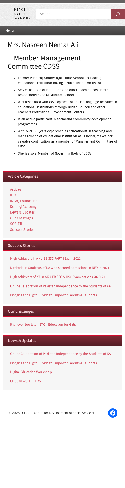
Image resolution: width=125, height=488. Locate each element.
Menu (9, 30)
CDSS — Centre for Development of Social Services (58, 413)
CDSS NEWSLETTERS (25, 381)
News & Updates (22, 212)
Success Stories (22, 230)
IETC (13, 195)
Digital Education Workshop (31, 372)
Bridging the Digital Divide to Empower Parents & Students (53, 295)
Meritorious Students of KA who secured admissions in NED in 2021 (59, 268)
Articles (15, 189)
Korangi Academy (23, 207)
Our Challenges (21, 218)
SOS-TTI (16, 224)
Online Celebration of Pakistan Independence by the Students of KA (60, 286)
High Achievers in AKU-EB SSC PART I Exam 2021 (45, 259)
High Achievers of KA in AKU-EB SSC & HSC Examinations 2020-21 (57, 277)
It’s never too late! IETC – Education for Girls (43, 325)
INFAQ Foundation (24, 201)
